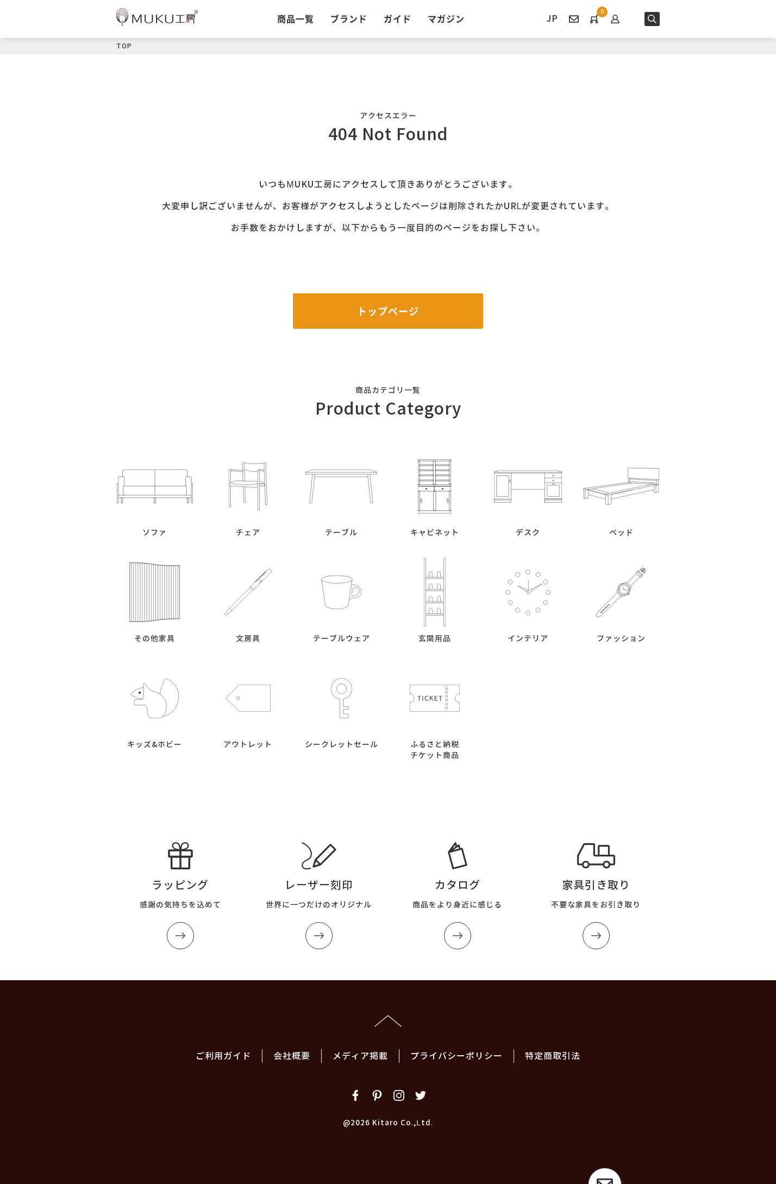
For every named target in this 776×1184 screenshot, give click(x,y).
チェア (248, 492)
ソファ (154, 492)
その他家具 (154, 598)
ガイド (397, 18)
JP (552, 19)
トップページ (388, 311)
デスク (528, 492)
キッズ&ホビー (154, 704)
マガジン (446, 18)
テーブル (341, 492)
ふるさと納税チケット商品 (434, 710)
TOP (124, 46)
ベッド (621, 492)
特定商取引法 (552, 1056)
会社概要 (291, 1056)
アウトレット (248, 704)
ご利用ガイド (223, 1056)
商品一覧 (295, 18)
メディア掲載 (360, 1056)
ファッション (621, 598)
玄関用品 (434, 598)
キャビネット (434, 492)
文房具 (248, 598)
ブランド (348, 18)
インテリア (528, 598)
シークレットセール (341, 704)
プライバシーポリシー (456, 1056)
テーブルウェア (341, 598)
